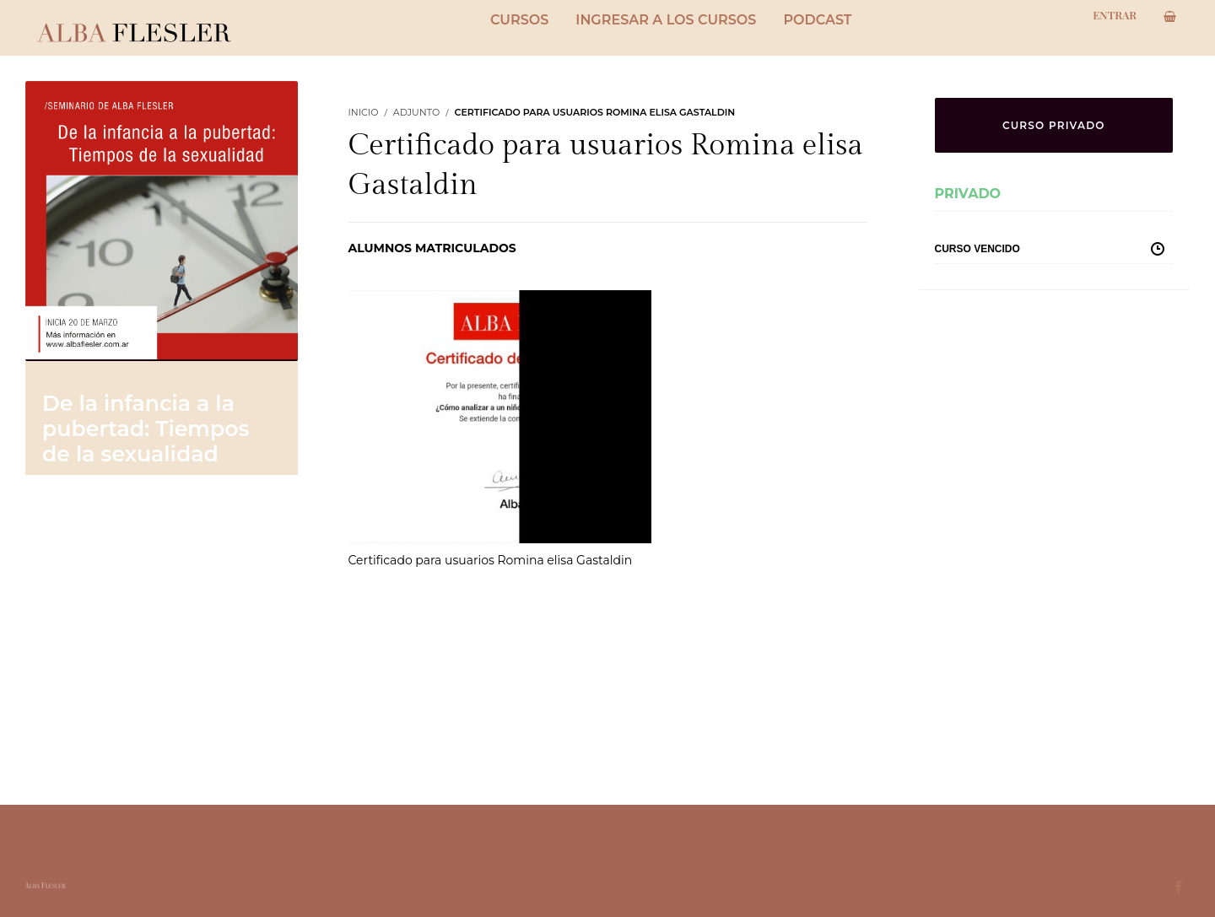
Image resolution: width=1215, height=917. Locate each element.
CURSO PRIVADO (1053, 125)
